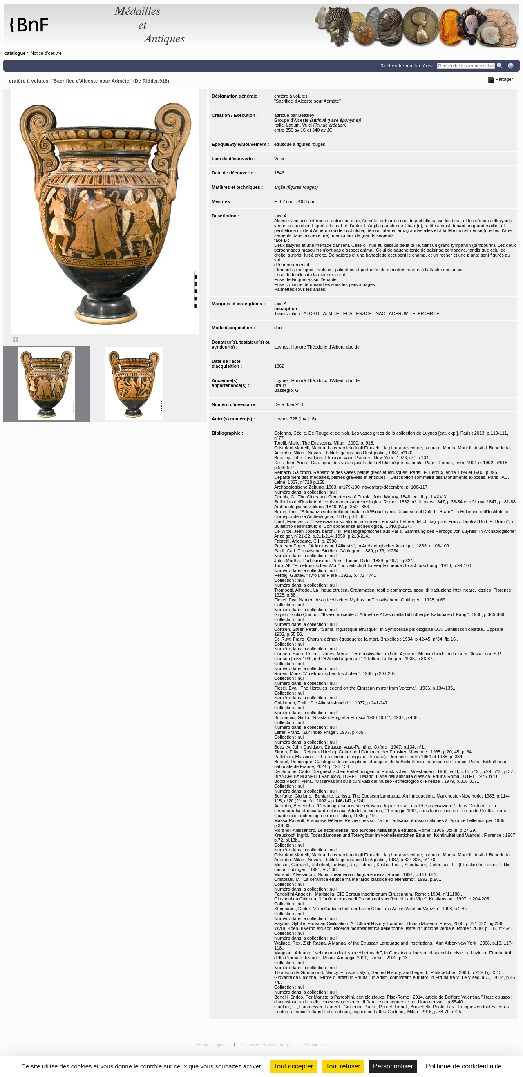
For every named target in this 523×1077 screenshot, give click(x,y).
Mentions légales (213, 1044)
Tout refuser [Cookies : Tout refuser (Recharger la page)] (343, 1066)
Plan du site (315, 1044)
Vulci (279, 158)
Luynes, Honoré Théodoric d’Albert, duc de (317, 346)
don (278, 327)
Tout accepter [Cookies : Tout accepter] (293, 1066)
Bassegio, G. (287, 390)
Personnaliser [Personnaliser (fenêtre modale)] (393, 1066)
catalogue (14, 53)
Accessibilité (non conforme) (267, 1044)
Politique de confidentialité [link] (464, 1066)
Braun (280, 385)
